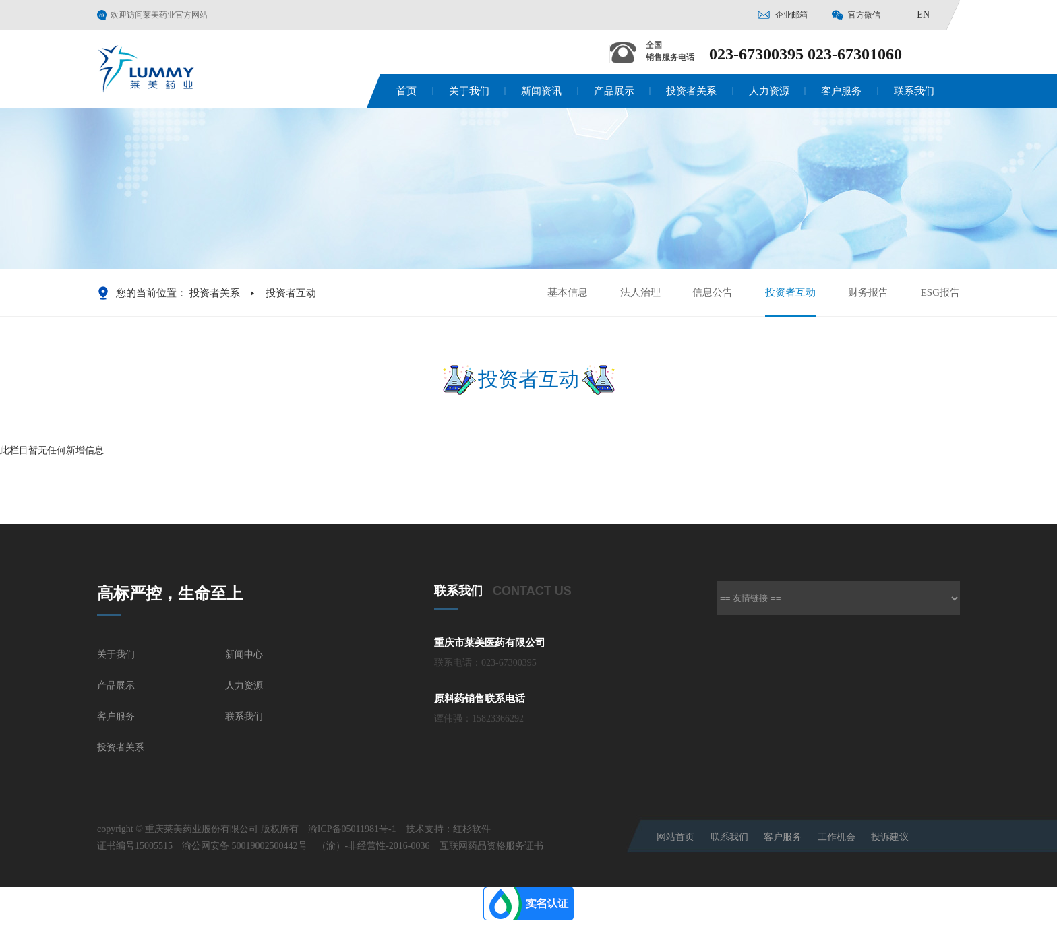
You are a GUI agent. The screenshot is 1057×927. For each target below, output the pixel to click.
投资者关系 (691, 91)
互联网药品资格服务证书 (491, 846)
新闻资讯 (541, 91)
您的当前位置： (151, 293)
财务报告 (868, 292)
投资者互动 (790, 301)
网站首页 (675, 837)
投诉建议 (890, 837)
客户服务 (841, 91)
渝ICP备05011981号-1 (352, 829)
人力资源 (769, 91)
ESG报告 (940, 292)
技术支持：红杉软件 (448, 829)
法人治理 (640, 292)
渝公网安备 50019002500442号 (244, 846)
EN (923, 14)
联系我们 (914, 91)
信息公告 (712, 292)
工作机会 (836, 837)
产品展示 (614, 91)
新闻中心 (244, 654)
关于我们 (469, 91)
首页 (406, 91)
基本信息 (567, 292)
